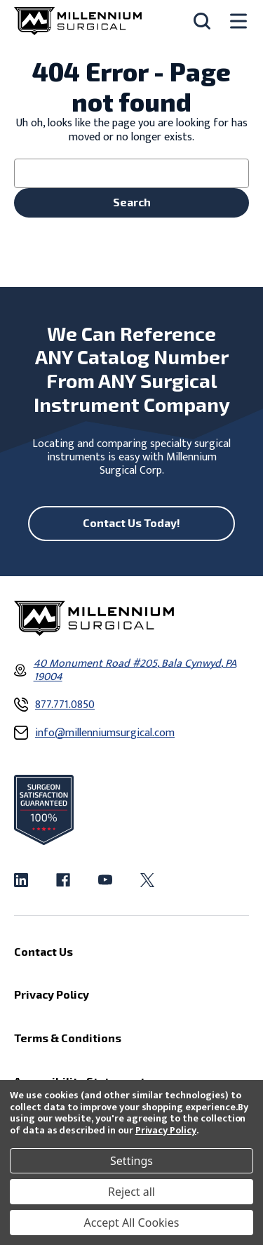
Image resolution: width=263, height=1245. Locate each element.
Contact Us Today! (131, 522)
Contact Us (43, 950)
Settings (131, 1161)
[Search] (202, 21)
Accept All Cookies (132, 1222)
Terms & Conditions (67, 1037)
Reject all (131, 1191)
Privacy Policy (165, 1130)
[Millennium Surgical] (78, 21)
